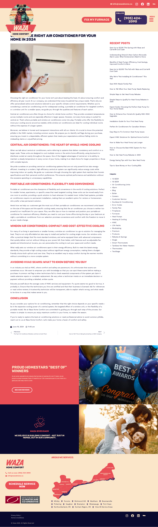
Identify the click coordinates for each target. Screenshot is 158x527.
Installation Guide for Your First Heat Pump (126, 121)
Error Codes (117, 205)
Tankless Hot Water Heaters (123, 246)
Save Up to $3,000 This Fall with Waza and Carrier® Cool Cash (130, 70)
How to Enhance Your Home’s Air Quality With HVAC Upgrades (130, 115)
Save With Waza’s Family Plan (121, 84)
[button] (150, 20)
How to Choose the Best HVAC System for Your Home (128, 149)
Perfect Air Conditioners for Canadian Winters (127, 127)
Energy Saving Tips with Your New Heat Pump (127, 160)
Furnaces (116, 214)
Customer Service (119, 199)
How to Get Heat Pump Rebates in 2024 (125, 155)
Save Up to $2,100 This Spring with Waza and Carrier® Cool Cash (127, 49)
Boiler (114, 193)
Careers (115, 196)
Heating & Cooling (119, 220)
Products (116, 234)
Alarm (114, 188)
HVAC (114, 223)
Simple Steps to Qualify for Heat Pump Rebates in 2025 (129, 101)
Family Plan (116, 208)
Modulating (116, 228)
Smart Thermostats (120, 243)
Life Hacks (116, 225)
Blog (114, 190)
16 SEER (115, 182)
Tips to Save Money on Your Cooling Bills (125, 166)
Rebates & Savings (119, 237)
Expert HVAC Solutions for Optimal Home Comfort (129, 137)
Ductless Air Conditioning (122, 202)
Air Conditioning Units (121, 185)
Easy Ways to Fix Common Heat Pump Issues (127, 132)
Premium (115, 231)
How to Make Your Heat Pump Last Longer (126, 143)
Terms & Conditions (17, 518)
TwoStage (116, 252)
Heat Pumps (117, 217)
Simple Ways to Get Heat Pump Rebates (125, 94)
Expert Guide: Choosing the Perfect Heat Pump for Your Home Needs (129, 108)
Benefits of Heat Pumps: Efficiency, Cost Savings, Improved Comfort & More (129, 63)
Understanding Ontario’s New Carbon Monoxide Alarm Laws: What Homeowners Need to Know (128, 56)
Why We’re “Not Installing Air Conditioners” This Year (128, 78)
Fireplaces (116, 211)
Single (114, 240)
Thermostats (117, 249)
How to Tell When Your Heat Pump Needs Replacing (129, 89)
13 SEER (115, 179)
